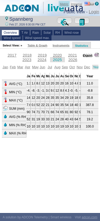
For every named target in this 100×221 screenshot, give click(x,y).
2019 (42, 55)
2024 (42, 59)
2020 (57, 55)
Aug (57, 67)
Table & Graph (37, 45)
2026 (72, 59)
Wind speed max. (37, 38)
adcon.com (89, 217)
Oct (72, 67)
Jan (5, 67)
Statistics (81, 45)
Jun (42, 67)
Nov (80, 67)
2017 (11, 55)
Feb (13, 67)
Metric (64, 4)
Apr (27, 67)
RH (58, 33)
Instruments (61, 45)
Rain (36, 33)
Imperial (76, 4)
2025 (57, 59)
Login (94, 12)
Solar (47, 33)
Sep (65, 67)
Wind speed (12, 38)
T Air (25, 33)
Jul (49, 67)
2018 (27, 55)
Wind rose (72, 33)
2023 (26, 59)
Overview (10, 33)
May (35, 67)
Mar (20, 67)
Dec (87, 67)
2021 (72, 55)
